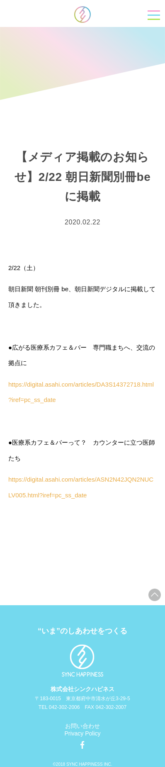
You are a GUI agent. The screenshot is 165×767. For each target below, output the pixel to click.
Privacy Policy (82, 733)
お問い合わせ (82, 726)
